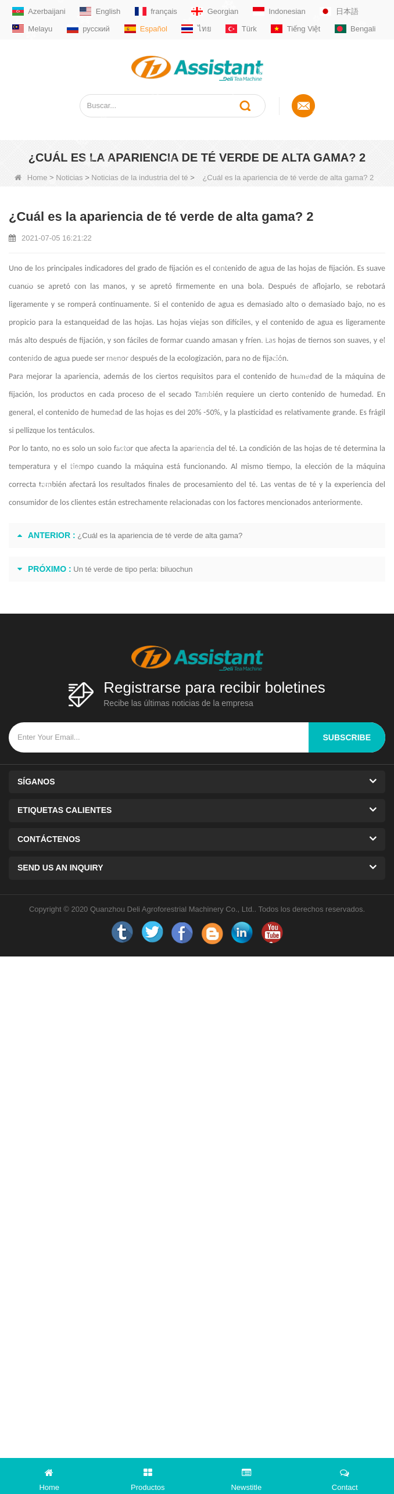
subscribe (347, 737)
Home (31, 177)
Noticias (69, 177)
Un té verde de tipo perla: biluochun (132, 569)
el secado (175, 394)
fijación (91, 340)
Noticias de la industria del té (139, 177)
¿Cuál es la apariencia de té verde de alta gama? (159, 535)
